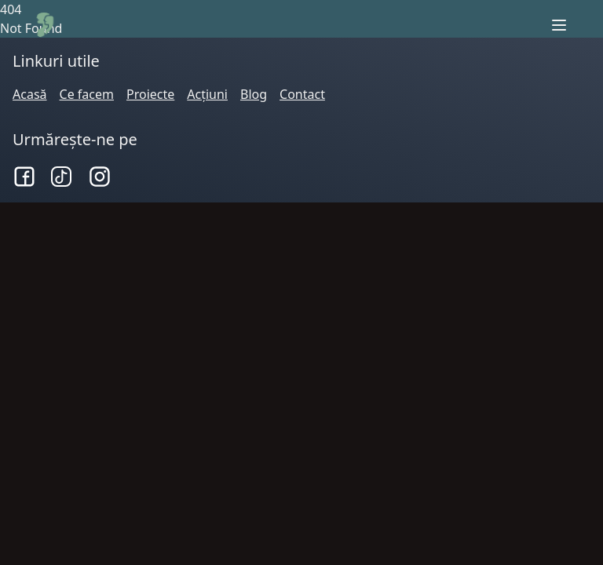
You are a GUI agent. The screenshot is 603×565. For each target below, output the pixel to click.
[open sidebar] (559, 25)
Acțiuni (207, 94)
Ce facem (87, 94)
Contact (302, 94)
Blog (253, 94)
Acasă (30, 94)
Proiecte (150, 94)
